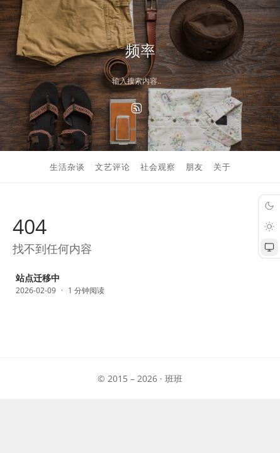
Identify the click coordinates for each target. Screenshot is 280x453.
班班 (173, 378)
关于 (222, 166)
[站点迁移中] (140, 285)
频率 (140, 50)
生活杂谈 (67, 166)
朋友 (194, 166)
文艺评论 (112, 166)
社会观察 (158, 166)
